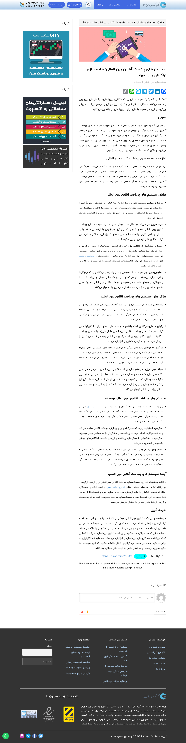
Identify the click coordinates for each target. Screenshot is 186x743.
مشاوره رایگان (74, 5)
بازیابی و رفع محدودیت (78, 673)
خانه (162, 22)
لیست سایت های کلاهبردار (80, 654)
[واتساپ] (5, 736)
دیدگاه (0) (136, 82)
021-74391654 (35, 3)
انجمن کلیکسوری (156, 652)
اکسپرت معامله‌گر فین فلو (115, 658)
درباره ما (160, 669)
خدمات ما (132, 4)
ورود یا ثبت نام (157, 647)
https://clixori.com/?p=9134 (117, 556)
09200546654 (35, 6)
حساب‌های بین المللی (146, 22)
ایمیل (49, 646)
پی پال (91, 406)
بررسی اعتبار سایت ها (78, 667)
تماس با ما (114, 4)
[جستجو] (88, 4)
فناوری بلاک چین (116, 487)
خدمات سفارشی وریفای (77, 647)
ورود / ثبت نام (57, 5)
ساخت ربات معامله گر (115, 666)
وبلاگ (100, 4)
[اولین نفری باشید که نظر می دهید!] (117, 597)
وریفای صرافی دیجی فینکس (116, 673)
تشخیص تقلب (86, 256)
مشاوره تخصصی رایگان (78, 662)
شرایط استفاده (157, 658)
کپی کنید (140, 556)
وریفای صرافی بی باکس (115, 681)
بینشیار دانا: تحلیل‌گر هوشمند (116, 649)
